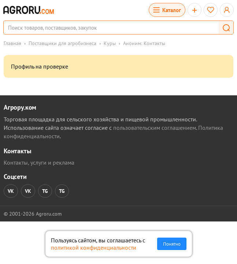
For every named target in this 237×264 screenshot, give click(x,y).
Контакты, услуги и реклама (39, 162)
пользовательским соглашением (154, 127)
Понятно (172, 244)
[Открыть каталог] (167, 10)
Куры (110, 43)
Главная (12, 43)
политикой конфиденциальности (93, 247)
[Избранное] (211, 10)
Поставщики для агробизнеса (62, 43)
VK (11, 191)
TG (45, 191)
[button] (226, 27)
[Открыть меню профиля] (227, 10)
